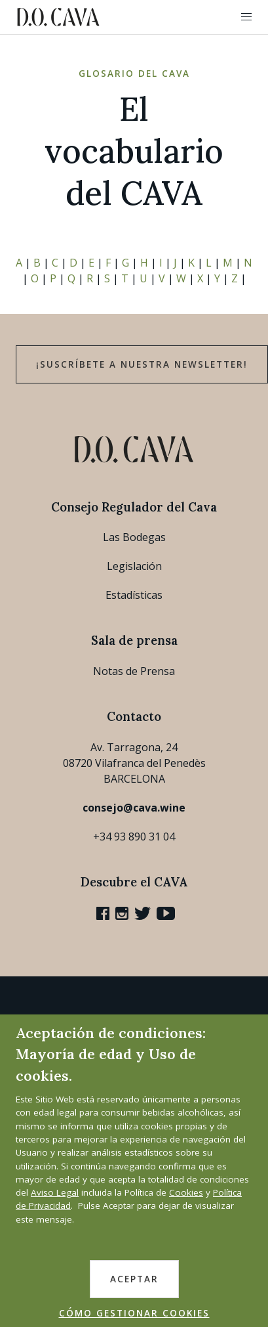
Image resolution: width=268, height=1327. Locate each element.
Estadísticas (134, 595)
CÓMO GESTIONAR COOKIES (134, 1313)
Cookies (186, 1192)
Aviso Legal (55, 1192)
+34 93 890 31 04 (134, 836)
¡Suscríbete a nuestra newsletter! (142, 364)
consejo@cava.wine (134, 807)
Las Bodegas (134, 537)
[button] (246, 17)
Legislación (134, 566)
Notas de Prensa (134, 671)
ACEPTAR (134, 1279)
